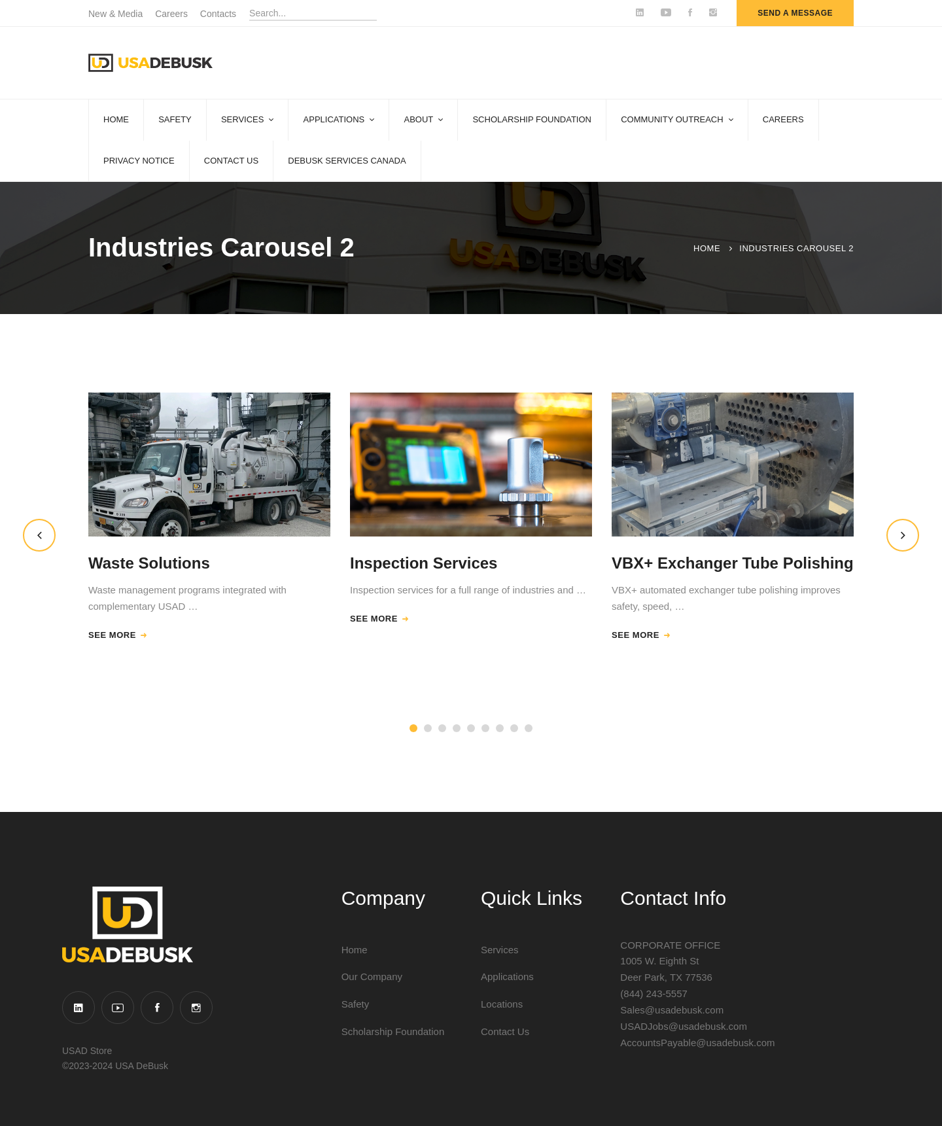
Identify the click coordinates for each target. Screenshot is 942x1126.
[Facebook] (157, 1007)
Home (706, 248)
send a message (795, 13)
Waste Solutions (149, 563)
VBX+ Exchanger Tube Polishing (733, 563)
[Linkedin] (78, 1007)
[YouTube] (117, 1007)
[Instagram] (196, 1007)
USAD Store (87, 1051)
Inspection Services (423, 563)
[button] (39, 535)
